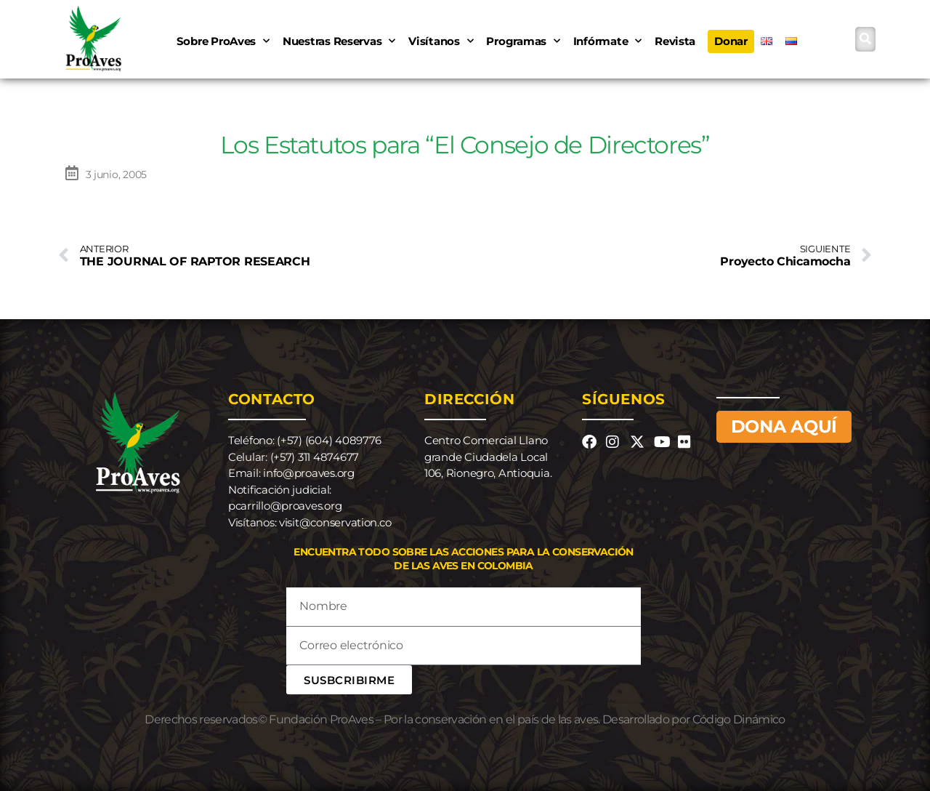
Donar (731, 41)
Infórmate (607, 41)
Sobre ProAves (223, 41)
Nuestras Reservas (339, 41)
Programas (522, 41)
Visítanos (440, 41)
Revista (675, 41)
